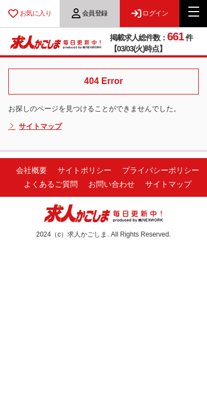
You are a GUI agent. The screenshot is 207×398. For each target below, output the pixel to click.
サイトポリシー (84, 170)
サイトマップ (35, 126)
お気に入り (29, 13)
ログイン (149, 13)
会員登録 (90, 13)
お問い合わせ (111, 184)
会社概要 (31, 170)
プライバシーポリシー (160, 170)
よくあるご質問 (51, 184)
